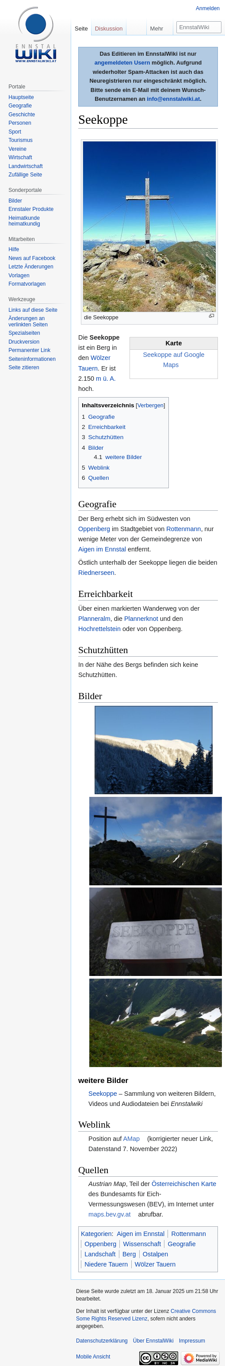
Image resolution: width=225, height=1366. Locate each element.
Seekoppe (102, 1086)
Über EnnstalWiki (153, 1334)
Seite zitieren (23, 367)
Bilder (15, 201)
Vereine (17, 149)
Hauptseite (21, 97)
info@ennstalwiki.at (173, 99)
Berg (129, 1247)
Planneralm (94, 618)
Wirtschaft (20, 157)
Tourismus (20, 140)
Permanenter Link (29, 350)
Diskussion (109, 28)
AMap (131, 1131)
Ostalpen (155, 1247)
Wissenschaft (142, 1236)
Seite (81, 28)
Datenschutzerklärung (102, 1334)
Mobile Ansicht (93, 1350)
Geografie (182, 1236)
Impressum (192, 1334)
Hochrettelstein (99, 628)
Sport (14, 132)
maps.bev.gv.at (109, 1207)
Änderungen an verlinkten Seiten (28, 321)
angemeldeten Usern (122, 62)
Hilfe (13, 249)
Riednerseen (96, 572)
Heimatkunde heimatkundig (24, 221)
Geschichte (21, 114)
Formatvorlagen (27, 284)
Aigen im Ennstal (102, 549)
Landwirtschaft (25, 166)
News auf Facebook (31, 258)
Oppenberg (94, 528)
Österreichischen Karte (184, 1176)
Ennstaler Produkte (30, 209)
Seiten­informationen (32, 359)
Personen (19, 123)
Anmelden (208, 8)
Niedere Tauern (106, 1257)
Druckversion (23, 342)
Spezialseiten (24, 333)
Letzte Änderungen (30, 267)
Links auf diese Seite (32, 310)
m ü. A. (106, 378)
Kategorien (96, 1226)
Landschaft (99, 1247)
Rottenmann (183, 528)
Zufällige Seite (25, 175)
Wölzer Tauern (155, 1257)
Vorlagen (18, 275)
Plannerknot (141, 618)
